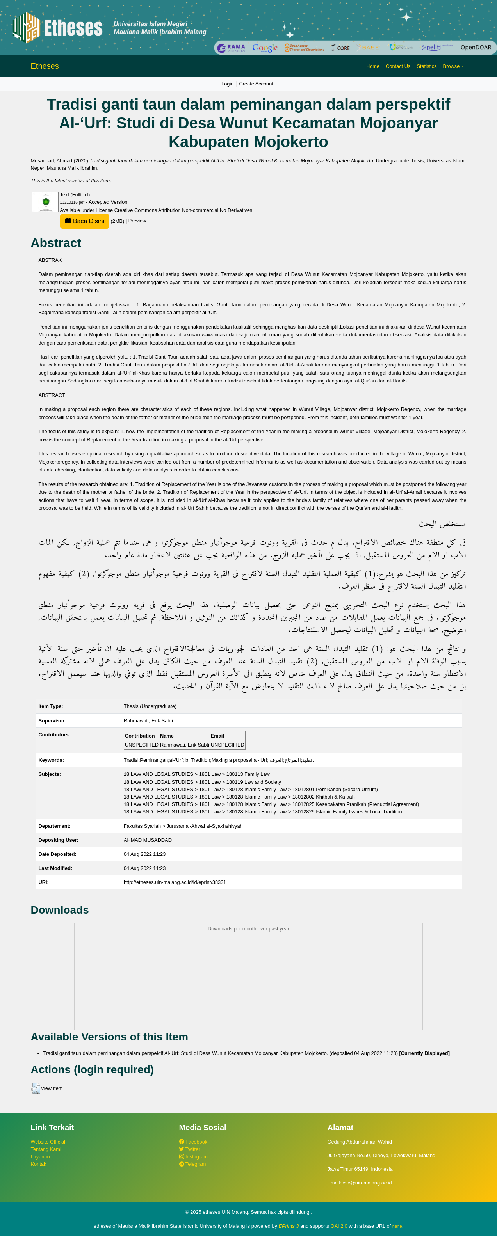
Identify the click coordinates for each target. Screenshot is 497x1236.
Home (372, 66)
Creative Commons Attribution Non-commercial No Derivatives (183, 210)
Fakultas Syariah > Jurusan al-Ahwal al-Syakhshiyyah (183, 826)
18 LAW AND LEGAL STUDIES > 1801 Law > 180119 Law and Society (202, 782)
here (397, 1226)
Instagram (193, 1157)
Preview (137, 221)
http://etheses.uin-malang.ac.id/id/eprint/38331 (175, 882)
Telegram (192, 1164)
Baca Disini (84, 221)
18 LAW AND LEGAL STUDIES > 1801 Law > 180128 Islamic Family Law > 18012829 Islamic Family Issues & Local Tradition (263, 812)
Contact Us (398, 66)
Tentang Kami (46, 1149)
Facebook (193, 1142)
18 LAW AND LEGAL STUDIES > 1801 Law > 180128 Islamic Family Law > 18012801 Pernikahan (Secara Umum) (251, 789)
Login (227, 84)
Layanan (40, 1157)
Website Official (48, 1142)
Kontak (38, 1164)
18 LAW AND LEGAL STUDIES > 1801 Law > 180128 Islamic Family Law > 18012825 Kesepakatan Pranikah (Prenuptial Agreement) (271, 804)
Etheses (45, 66)
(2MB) (93, 221)
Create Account (256, 84)
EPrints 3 (289, 1226)
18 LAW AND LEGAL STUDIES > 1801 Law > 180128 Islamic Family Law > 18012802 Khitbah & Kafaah (239, 797)
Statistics (426, 66)
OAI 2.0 (339, 1226)
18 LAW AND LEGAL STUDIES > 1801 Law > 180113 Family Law (197, 774)
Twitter (189, 1149)
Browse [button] (451, 66)
